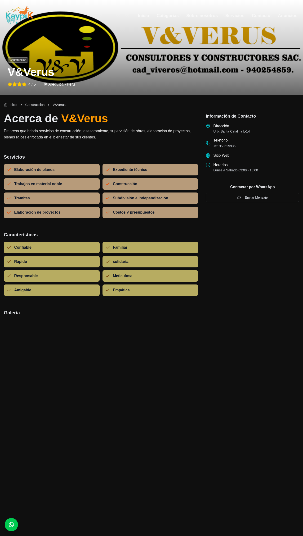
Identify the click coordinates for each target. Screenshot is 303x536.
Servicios (234, 15)
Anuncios (287, 15)
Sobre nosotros (202, 15)
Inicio (143, 15)
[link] (35, 104)
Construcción (35, 105)
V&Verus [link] (59, 105)
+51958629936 (224, 146)
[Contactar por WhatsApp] (11, 524)
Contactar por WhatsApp (252, 187)
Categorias (168, 15)
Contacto (261, 15)
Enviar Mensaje (252, 197)
